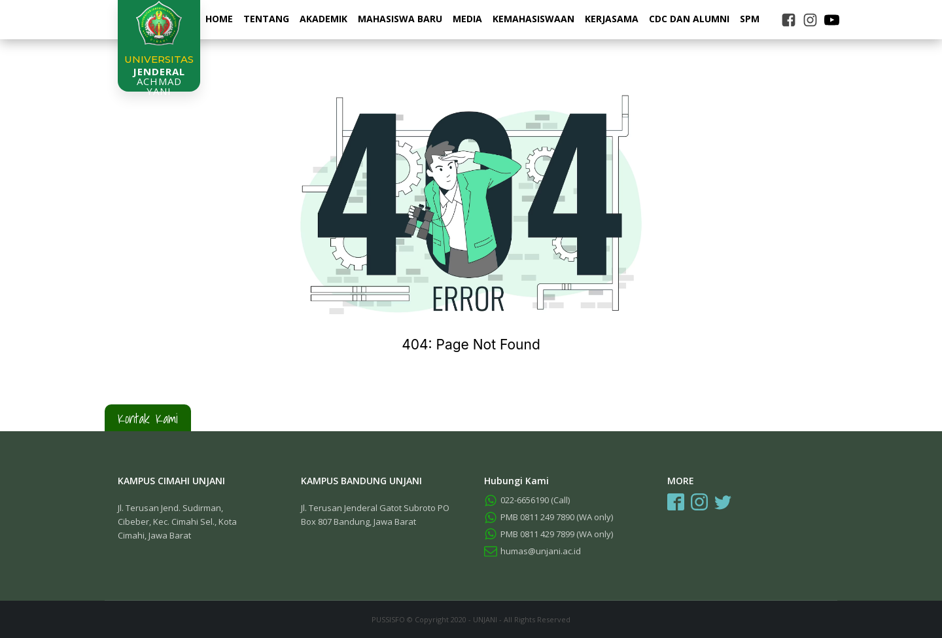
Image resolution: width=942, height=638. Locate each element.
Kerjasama (611, 18)
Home (219, 18)
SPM (749, 18)
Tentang (266, 18)
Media (467, 18)
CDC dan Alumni (689, 18)
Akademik (323, 18)
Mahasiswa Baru (400, 18)
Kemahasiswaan (533, 18)
